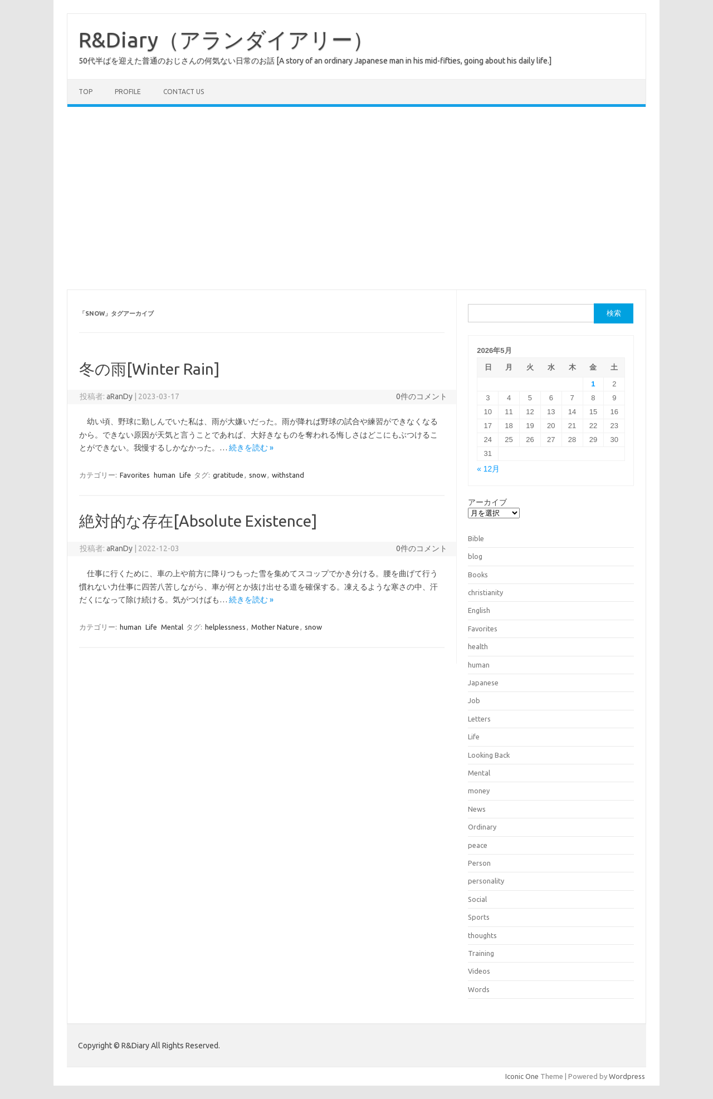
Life (185, 475)
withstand (288, 475)
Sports (479, 917)
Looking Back (489, 755)
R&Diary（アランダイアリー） (226, 39)
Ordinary (482, 827)
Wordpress (627, 1076)
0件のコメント (421, 396)
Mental (172, 627)
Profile (128, 91)
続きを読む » (251, 447)
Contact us (183, 91)
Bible (476, 538)
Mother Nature (275, 627)
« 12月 (488, 469)
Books (478, 574)
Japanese (483, 682)
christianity (485, 592)
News (477, 809)
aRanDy (119, 396)
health (478, 646)
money (479, 790)
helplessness (225, 627)
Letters (479, 719)
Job (474, 700)
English (479, 610)
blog (475, 556)
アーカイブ (487, 502)
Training (481, 953)
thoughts (482, 935)
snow (257, 475)
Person (479, 863)
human (164, 475)
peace (477, 845)
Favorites (135, 475)
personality (486, 881)
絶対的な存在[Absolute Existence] (198, 520)
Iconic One (522, 1076)
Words (479, 989)
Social (477, 899)
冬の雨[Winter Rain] (149, 368)
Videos (479, 971)
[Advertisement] (356, 198)
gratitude (228, 475)
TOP (85, 91)
